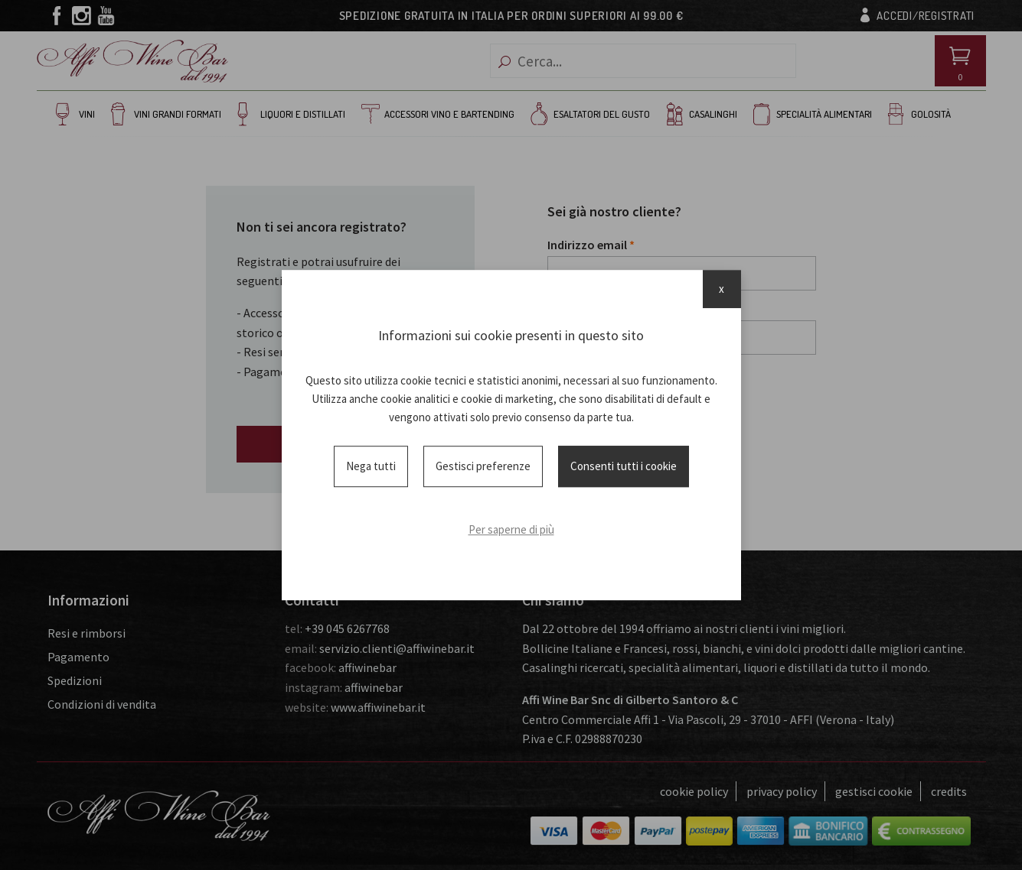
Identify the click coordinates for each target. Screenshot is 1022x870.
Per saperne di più (511, 529)
